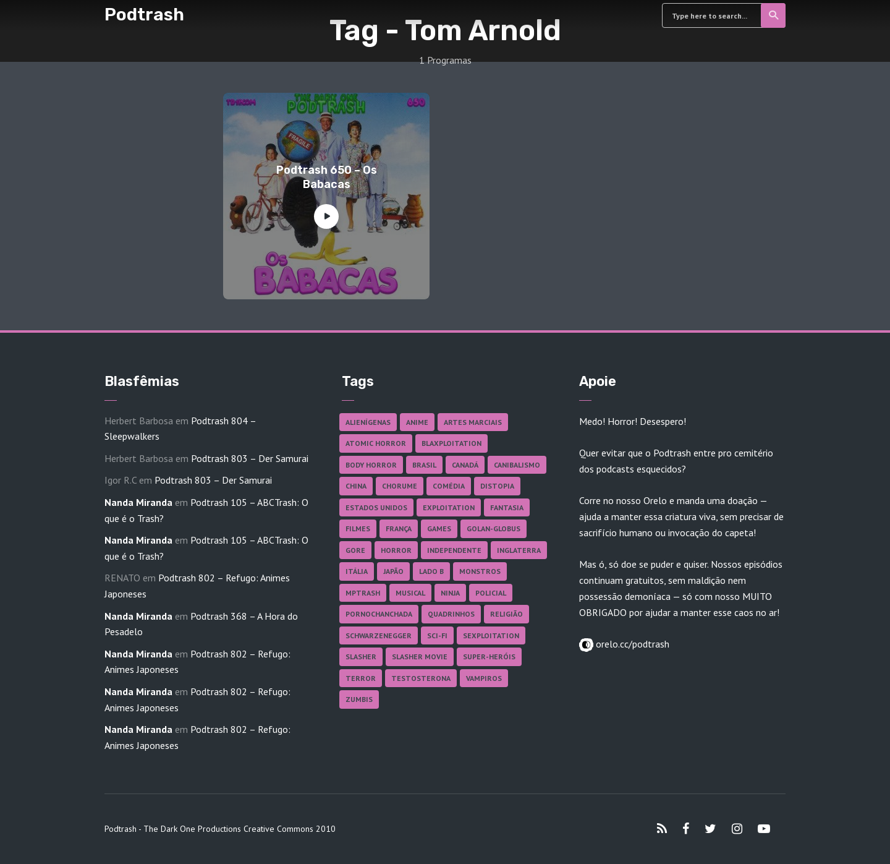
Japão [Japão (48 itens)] (393, 571)
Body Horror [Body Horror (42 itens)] (371, 464)
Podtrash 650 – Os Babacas (326, 177)
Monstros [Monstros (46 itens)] (480, 571)
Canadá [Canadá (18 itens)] (465, 464)
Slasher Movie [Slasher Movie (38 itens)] (419, 656)
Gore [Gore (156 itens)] (355, 550)
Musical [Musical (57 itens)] (410, 592)
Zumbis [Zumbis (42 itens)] (359, 699)
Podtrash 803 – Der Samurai (249, 458)
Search (774, 15)
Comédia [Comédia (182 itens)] (449, 485)
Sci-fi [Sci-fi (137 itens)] (437, 635)
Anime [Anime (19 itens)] (417, 422)
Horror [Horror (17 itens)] (396, 550)
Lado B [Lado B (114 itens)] (431, 571)
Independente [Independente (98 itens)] (454, 550)
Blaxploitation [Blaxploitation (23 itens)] (451, 443)
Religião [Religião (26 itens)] (506, 613)
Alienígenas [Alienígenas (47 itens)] (368, 422)
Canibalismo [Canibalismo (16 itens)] (517, 464)
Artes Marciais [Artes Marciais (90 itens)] (473, 422)
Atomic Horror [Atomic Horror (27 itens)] (375, 443)
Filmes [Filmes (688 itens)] (357, 528)
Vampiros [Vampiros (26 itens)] (484, 678)
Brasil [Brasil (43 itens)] (424, 464)
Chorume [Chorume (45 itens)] (399, 485)
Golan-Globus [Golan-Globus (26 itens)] (493, 528)
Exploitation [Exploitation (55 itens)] (449, 507)
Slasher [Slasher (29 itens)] (360, 656)
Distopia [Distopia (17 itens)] (497, 485)
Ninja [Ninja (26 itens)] (450, 592)
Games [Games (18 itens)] (439, 528)
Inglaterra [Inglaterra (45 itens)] (519, 550)
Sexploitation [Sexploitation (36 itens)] (491, 635)
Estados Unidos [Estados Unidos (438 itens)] (376, 507)
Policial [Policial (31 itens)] (490, 592)
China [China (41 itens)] (356, 485)
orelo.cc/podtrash (631, 644)
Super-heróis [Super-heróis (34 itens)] (489, 656)
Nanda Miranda (138, 502)
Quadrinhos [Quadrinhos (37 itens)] (451, 613)
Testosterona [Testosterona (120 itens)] (421, 678)
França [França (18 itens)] (399, 528)
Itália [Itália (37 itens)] (356, 571)
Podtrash (144, 14)
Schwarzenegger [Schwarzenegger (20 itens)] (378, 635)
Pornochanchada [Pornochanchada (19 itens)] (378, 613)
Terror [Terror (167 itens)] (360, 678)
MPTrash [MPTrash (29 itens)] (362, 592)
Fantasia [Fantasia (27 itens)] (506, 507)
